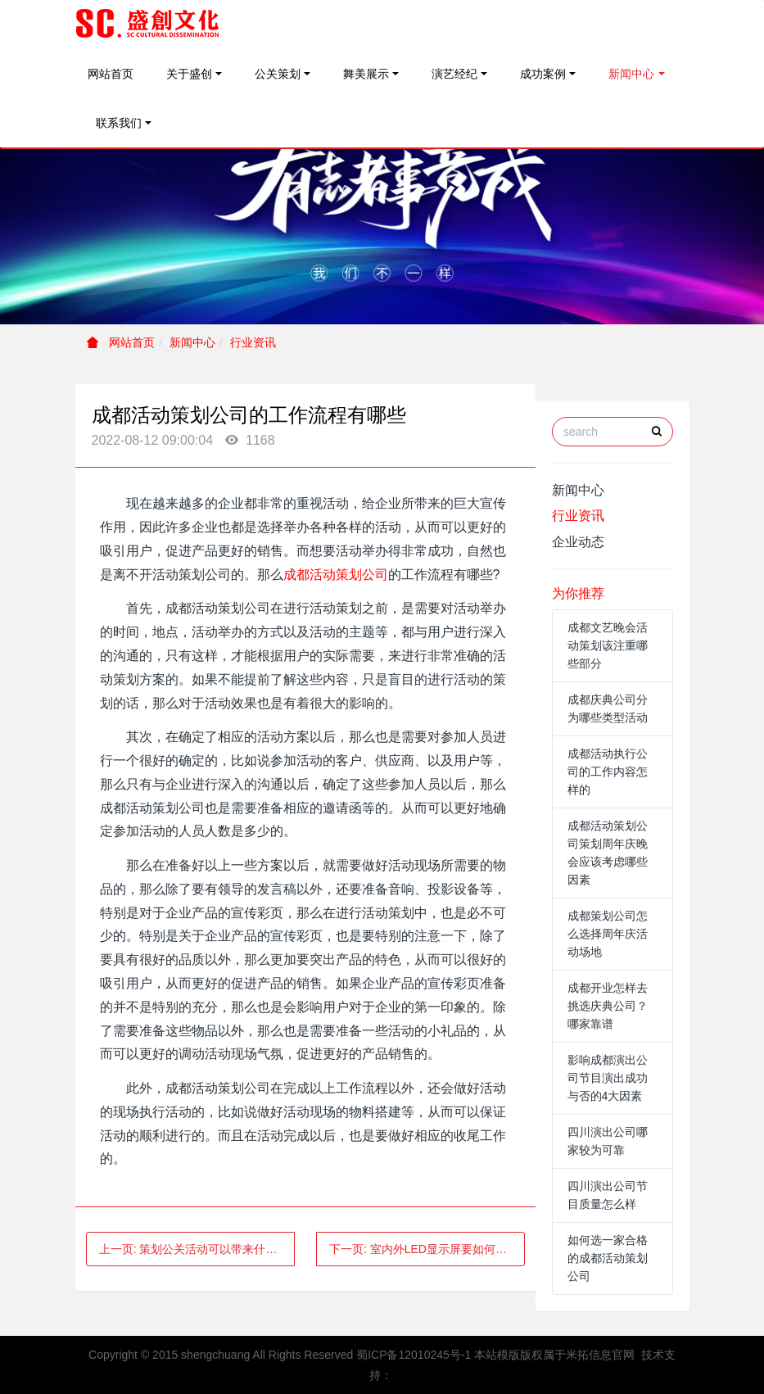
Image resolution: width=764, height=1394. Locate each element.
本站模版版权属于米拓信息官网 (554, 1354)
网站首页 (110, 73)
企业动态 (578, 542)
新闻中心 (631, 73)
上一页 (197, 1249)
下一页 (423, 1249)
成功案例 (543, 73)
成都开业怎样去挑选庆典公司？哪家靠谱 (607, 1005)
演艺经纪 (454, 73)
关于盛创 (189, 73)
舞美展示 (366, 73)
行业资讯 (253, 342)
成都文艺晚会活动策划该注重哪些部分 (607, 645)
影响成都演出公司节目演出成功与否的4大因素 (607, 1077)
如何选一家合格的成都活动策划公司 (607, 1258)
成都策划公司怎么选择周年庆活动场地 (607, 933)
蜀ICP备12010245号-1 (413, 1354)
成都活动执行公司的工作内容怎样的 (607, 771)
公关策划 (278, 73)
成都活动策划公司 (335, 575)
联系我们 (119, 122)
